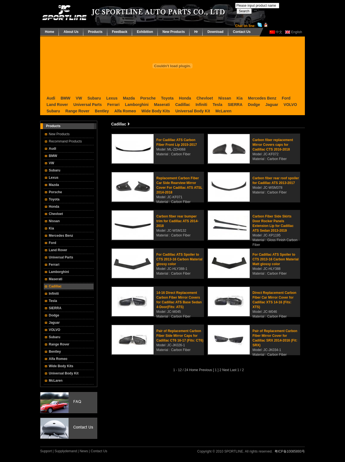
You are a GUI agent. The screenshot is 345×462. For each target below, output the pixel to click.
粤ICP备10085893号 (289, 451)
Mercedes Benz (262, 98)
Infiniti (201, 104)
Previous (205, 370)
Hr (196, 32)
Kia (240, 98)
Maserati (162, 104)
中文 (279, 32)
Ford (286, 98)
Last (233, 370)
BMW (65, 98)
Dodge (254, 104)
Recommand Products (65, 141)
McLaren (223, 111)
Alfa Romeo (125, 111)
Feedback (119, 32)
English (296, 32)
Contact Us (242, 32)
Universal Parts (87, 104)
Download (215, 32)
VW (79, 98)
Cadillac (182, 104)
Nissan (224, 98)
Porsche (148, 98)
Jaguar (271, 104)
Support (46, 451)
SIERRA (235, 104)
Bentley (102, 111)
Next (225, 370)
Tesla (217, 104)
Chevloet (204, 98)
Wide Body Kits (155, 111)
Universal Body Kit (192, 111)
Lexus (111, 98)
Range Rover (77, 111)
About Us (71, 32)
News (84, 451)
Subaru (94, 98)
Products (95, 32)
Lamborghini (137, 104)
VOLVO (290, 104)
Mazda (129, 98)
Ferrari (113, 104)
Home (49, 32)
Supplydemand (66, 451)
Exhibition (145, 32)
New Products (173, 32)
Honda (185, 98)
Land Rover (57, 104)
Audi (51, 98)
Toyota (167, 98)
